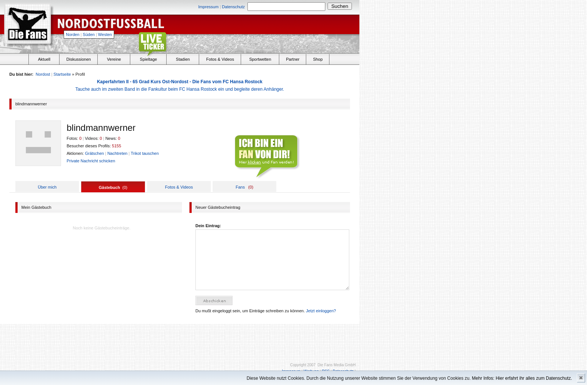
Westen (105, 34)
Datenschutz (233, 6)
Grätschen (94, 153)
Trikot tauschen (145, 153)
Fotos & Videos (220, 59)
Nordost (43, 74)
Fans (239, 187)
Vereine (114, 59)
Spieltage (148, 59)
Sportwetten (260, 59)
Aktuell (44, 59)
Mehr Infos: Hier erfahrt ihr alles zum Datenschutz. (522, 378)
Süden (89, 34)
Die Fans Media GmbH (336, 365)
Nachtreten (117, 153)
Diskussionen (78, 59)
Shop (318, 59)
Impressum (208, 6)
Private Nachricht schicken (91, 161)
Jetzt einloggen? (321, 311)
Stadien (183, 59)
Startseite (62, 74)
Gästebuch (109, 187)
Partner (292, 59)
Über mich (47, 187)
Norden (72, 34)
